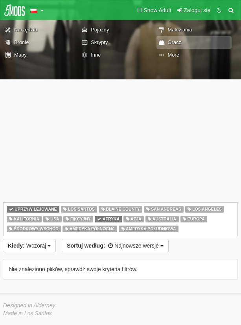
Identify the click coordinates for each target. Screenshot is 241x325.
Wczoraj (29, 245)
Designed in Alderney (29, 305)
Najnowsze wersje (115, 245)
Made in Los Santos (27, 313)
